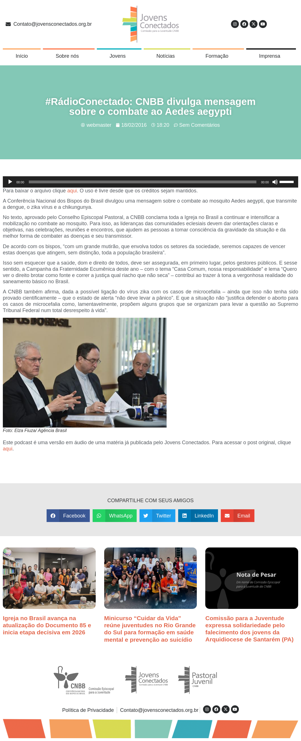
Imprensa (271, 56)
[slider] (143, 182)
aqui (72, 191)
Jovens (119, 56)
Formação (218, 56)
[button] (68, 515)
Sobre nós (69, 56)
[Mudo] (275, 182)
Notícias (167, 56)
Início (22, 56)
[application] (150, 182)
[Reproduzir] (10, 182)
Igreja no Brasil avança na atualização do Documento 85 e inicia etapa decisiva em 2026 (47, 625)
